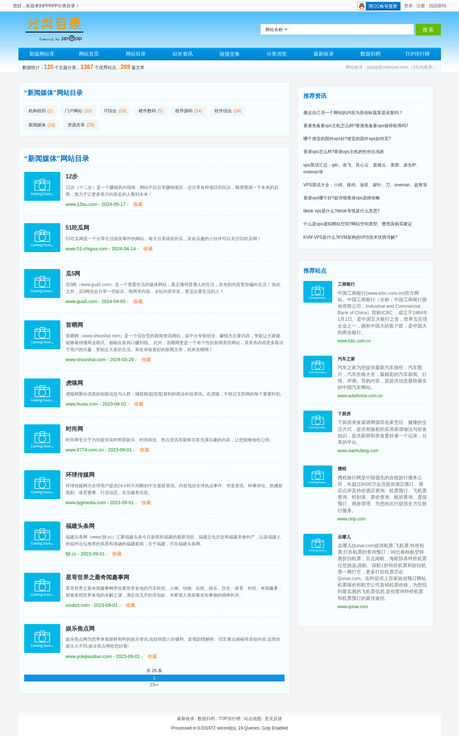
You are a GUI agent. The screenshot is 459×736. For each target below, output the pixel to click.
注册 (420, 5)
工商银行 (346, 284)
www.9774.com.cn (85, 450)
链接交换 (230, 54)
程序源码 (183, 110)
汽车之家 (346, 358)
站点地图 (252, 718)
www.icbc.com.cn (354, 340)
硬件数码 (147, 110)
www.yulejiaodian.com (89, 656)
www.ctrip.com (351, 518)
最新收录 (323, 54)
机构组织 (37, 110)
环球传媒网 (80, 475)
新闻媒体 (37, 124)
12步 (72, 176)
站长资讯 (183, 54)
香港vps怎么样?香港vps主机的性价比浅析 (343, 151)
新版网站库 (42, 54)
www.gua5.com (82, 301)
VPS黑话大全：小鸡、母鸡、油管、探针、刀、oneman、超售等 (365, 184)
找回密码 (437, 5)
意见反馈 (273, 718)
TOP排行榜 (417, 54)
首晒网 (74, 325)
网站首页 (89, 54)
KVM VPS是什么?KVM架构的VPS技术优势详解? (350, 237)
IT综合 (110, 110)
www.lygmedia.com (86, 502)
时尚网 (74, 429)
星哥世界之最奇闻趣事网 (97, 577)
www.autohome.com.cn (360, 395)
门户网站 (73, 110)
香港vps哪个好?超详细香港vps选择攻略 (341, 197)
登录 (408, 5)
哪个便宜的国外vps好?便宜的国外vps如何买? (347, 138)
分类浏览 (277, 54)
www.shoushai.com (86, 359)
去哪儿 (344, 537)
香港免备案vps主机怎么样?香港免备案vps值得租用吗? (355, 125)
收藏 (138, 204)
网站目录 (136, 54)
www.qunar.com (353, 606)
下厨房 (344, 413)
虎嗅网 (74, 383)
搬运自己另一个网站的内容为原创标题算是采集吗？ (353, 112)
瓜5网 (73, 273)
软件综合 (223, 110)
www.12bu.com (82, 204)
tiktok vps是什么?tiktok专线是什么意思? (341, 210)
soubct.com (78, 605)
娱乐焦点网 (80, 628)
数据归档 (370, 54)
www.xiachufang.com (358, 450)
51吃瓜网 (78, 228)
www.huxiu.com (82, 404)
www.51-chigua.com (87, 248)
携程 (342, 468)
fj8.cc (71, 554)
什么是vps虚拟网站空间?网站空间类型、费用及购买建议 (357, 223)
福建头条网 (80, 526)
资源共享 (76, 124)
